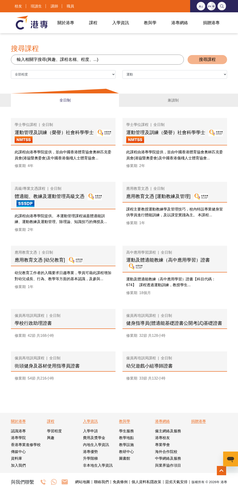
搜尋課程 (207, 59)
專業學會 (162, 445)
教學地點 (126, 438)
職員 (70, 6)
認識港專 (18, 431)
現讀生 (36, 6)
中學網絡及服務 (168, 458)
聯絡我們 (101, 482)
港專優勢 (90, 452)
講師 (54, 6)
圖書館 (124, 458)
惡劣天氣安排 (176, 482)
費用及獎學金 (94, 438)
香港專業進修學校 (26, 445)
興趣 (50, 438)
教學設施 (126, 445)
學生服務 (126, 431)
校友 (18, 6)
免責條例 (120, 482)
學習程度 (54, 431)
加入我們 (18, 465)
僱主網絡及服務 (168, 431)
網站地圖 (82, 482)
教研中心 (126, 452)
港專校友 (162, 438)
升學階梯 (90, 458)
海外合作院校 (166, 452)
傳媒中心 (18, 452)
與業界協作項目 (168, 465)
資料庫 (16, 458)
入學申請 (90, 431)
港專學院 (18, 438)
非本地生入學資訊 (98, 465)
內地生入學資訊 (96, 445)
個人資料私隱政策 (146, 482)
